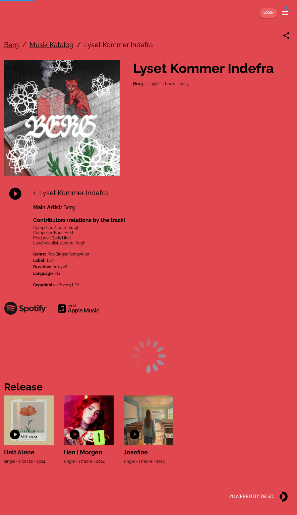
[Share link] (286, 35)
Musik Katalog (51, 45)
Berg (11, 45)
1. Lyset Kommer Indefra (70, 193)
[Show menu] (285, 13)
